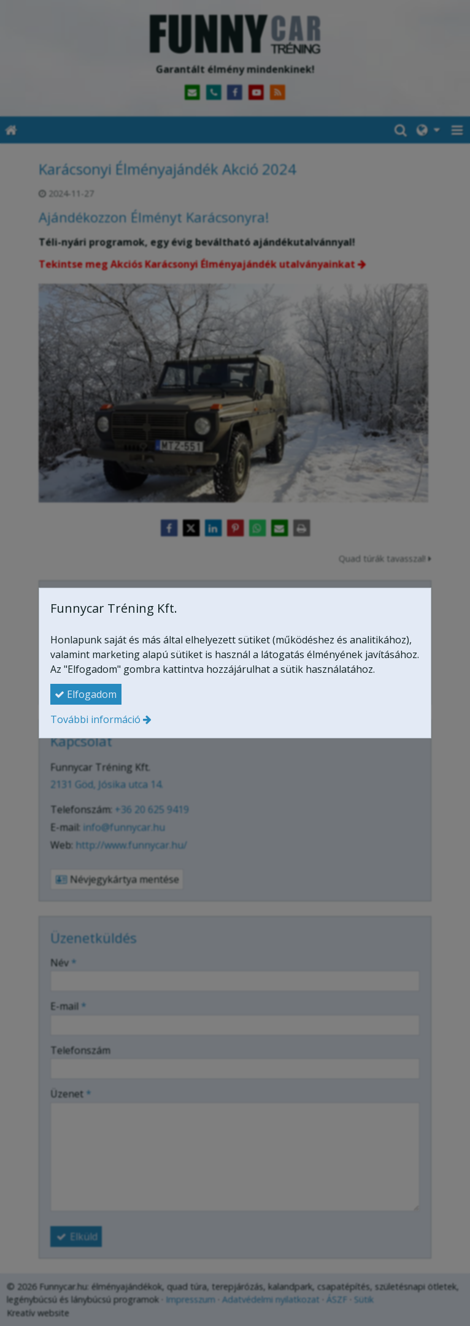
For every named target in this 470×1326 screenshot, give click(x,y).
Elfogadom (86, 694)
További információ (95, 719)
